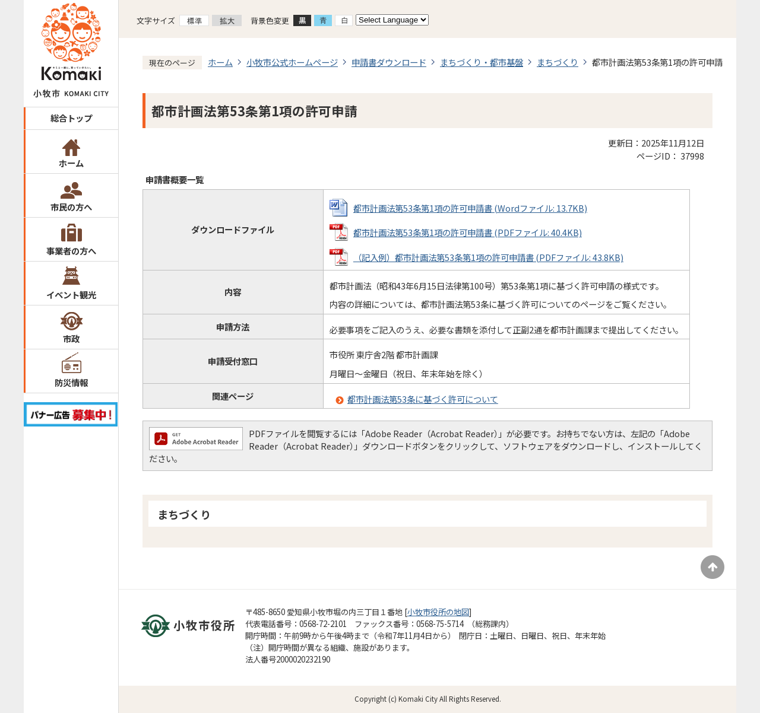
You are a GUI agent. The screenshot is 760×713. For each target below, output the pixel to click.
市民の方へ (71, 206)
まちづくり (557, 62)
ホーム (71, 163)
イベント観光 (71, 294)
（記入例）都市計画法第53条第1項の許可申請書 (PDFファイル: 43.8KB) (488, 257)
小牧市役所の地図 (438, 611)
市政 (71, 338)
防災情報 (71, 382)
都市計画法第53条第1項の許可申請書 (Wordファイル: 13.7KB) (470, 208)
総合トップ (71, 118)
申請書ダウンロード (389, 62)
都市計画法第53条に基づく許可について (422, 399)
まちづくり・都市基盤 (481, 62)
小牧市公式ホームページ (292, 62)
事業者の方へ (71, 250)
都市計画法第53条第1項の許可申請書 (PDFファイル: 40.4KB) (467, 232)
